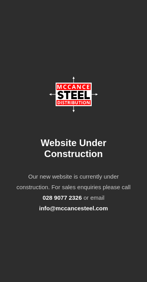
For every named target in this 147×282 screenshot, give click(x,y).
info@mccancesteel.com (73, 208)
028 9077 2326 (62, 197)
